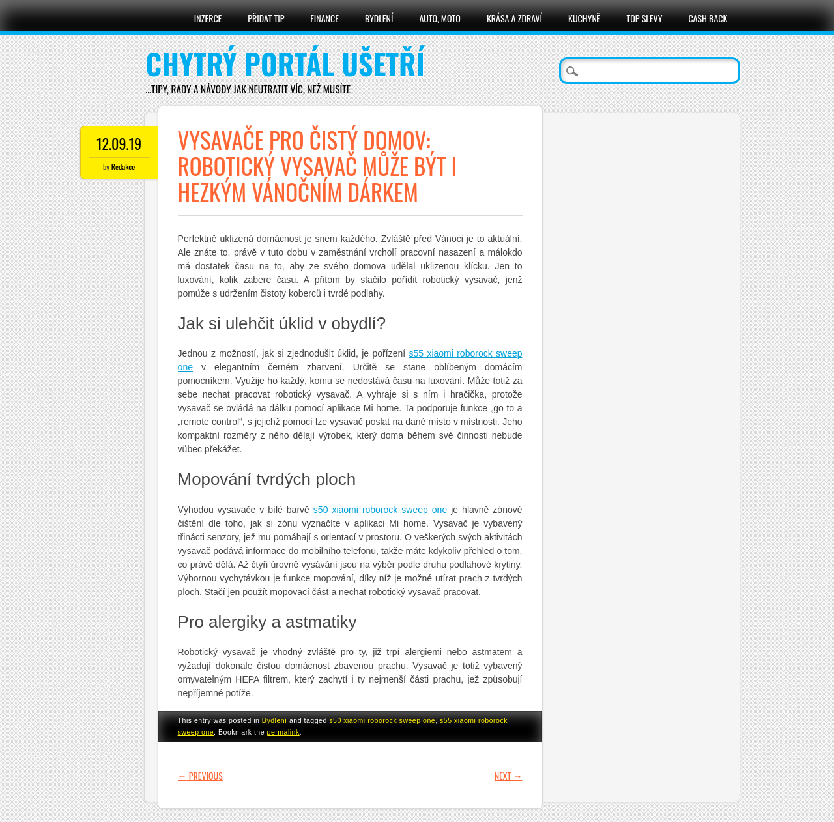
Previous (200, 775)
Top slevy (644, 18)
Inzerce (208, 18)
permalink (283, 732)
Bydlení (379, 18)
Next (509, 775)
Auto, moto (440, 18)
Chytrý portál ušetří (285, 63)
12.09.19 (118, 143)
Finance (324, 18)
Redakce (123, 166)
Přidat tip (266, 18)
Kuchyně (584, 18)
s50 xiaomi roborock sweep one (382, 720)
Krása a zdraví (514, 18)
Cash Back (707, 18)
